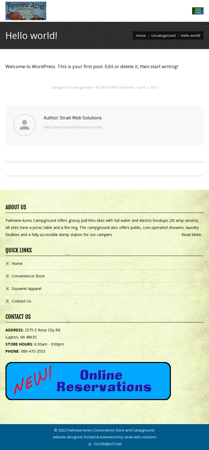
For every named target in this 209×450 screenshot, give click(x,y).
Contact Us (21, 301)
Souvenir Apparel (26, 288)
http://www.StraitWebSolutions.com (73, 127)
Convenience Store (28, 276)
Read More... (193, 234)
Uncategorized (80, 87)
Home (17, 263)
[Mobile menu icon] (198, 10)
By (115, 87)
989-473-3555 (33, 351)
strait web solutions (140, 436)
